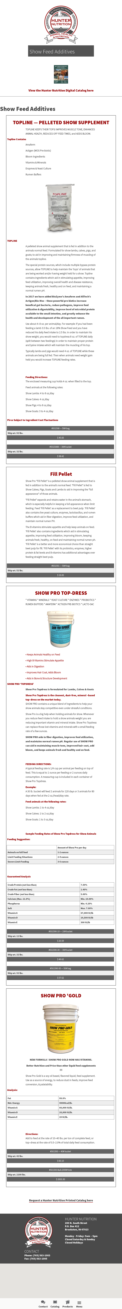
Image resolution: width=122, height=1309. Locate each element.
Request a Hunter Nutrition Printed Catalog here (61, 1200)
